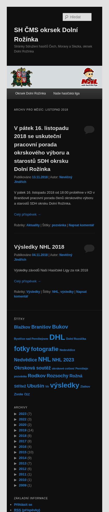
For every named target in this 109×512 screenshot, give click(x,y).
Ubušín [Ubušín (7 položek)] (35, 386)
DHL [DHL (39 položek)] (57, 337)
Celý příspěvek (27, 214)
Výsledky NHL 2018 (39, 247)
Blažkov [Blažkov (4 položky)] (22, 327)
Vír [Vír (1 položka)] (47, 386)
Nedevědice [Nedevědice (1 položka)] (67, 350)
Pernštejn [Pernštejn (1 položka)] (81, 368)
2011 (22, 474)
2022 (22, 419)
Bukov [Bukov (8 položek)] (60, 327)
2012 (22, 469)
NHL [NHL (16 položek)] (44, 359)
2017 (22, 441)
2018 (22, 436)
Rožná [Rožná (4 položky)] (76, 375)
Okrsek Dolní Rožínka (30, 93)
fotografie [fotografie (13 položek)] (44, 349)
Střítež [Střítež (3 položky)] (20, 386)
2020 (22, 425)
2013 (22, 463)
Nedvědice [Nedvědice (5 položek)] (25, 359)
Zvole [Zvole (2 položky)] (18, 394)
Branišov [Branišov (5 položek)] (41, 327)
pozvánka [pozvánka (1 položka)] (20, 376)
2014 (22, 458)
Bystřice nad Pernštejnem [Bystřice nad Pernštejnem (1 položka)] (31, 338)
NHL (55, 292)
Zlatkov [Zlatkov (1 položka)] (85, 386)
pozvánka (59, 225)
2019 (22, 430)
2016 (22, 447)
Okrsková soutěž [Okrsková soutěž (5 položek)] (32, 368)
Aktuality (33, 225)
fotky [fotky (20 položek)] (22, 348)
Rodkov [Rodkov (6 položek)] (36, 375)
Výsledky (33, 292)
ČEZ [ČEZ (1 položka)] (27, 394)
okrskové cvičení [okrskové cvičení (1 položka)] (63, 368)
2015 (22, 452)
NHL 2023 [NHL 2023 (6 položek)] (63, 359)
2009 (22, 485)
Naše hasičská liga (66, 93)
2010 (22, 480)
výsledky (67, 292)
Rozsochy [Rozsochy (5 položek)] (57, 375)
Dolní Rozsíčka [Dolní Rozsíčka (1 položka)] (76, 338)
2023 (22, 414)
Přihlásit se (23, 505)
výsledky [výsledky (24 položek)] (64, 385)
